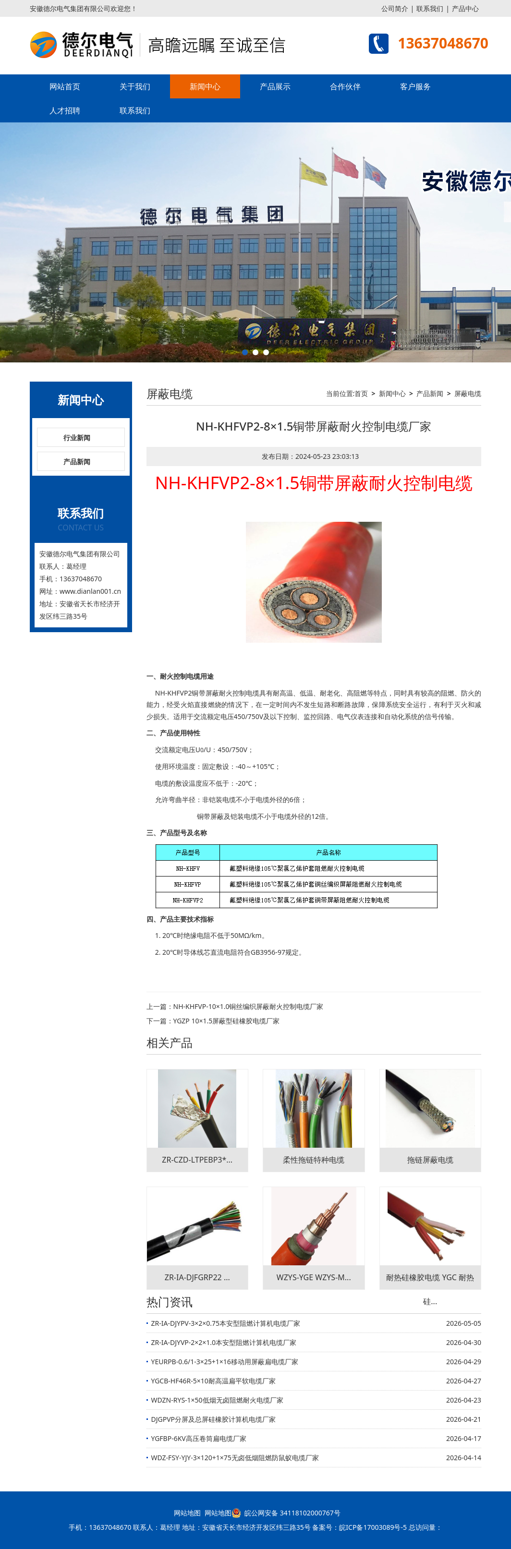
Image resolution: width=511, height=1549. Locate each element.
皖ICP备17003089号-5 (373, 1527)
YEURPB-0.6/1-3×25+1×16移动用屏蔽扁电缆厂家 (224, 1361)
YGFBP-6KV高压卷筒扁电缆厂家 (198, 1438)
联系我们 (429, 8)
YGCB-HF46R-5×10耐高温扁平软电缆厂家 (213, 1380)
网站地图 (187, 1512)
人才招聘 (64, 110)
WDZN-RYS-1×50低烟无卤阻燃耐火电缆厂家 (217, 1400)
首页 (361, 393)
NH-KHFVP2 (173, 692)
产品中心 (465, 8)
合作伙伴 (345, 86)
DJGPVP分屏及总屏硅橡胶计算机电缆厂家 (213, 1419)
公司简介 (394, 8)
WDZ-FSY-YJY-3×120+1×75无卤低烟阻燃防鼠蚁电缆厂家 (235, 1457)
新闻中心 (205, 86)
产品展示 (275, 86)
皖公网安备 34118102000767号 (286, 1513)
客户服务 (415, 86)
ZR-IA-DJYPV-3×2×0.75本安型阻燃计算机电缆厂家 (226, 1323)
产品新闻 (76, 461)
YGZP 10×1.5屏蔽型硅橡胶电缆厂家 (226, 1020)
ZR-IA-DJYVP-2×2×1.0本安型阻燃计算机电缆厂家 (224, 1342)
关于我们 (135, 86)
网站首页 (64, 86)
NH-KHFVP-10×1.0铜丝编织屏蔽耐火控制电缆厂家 (248, 1006)
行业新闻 (76, 437)
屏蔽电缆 (467, 393)
